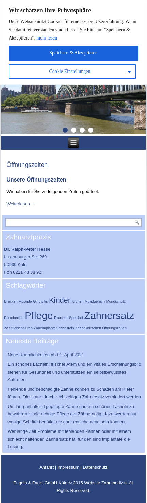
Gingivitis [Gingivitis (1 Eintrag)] (40, 301)
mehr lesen (46, 38)
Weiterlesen (20, 203)
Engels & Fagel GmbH (36, 482)
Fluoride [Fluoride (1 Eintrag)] (25, 301)
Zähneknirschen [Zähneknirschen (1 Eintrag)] (88, 328)
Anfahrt (46, 467)
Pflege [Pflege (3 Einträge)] (38, 315)
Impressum (68, 467)
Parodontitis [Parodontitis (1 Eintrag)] (13, 318)
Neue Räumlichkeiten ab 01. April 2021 (45, 354)
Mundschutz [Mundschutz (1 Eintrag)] (116, 301)
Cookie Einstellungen (70, 71)
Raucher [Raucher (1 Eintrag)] (61, 318)
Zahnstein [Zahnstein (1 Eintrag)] (66, 328)
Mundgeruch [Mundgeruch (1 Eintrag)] (95, 301)
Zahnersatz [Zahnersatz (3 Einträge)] (109, 315)
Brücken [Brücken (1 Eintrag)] (10, 301)
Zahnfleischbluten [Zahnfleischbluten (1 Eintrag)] (18, 328)
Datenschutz (95, 467)
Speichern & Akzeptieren (73, 53)
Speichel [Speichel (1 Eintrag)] (76, 318)
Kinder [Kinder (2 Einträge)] (59, 300)
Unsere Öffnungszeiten (36, 180)
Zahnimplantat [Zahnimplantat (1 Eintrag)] (45, 328)
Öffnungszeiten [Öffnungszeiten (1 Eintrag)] (114, 328)
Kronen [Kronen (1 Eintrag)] (77, 301)
